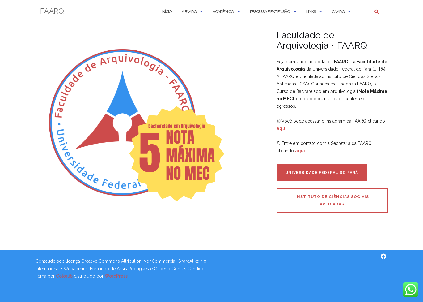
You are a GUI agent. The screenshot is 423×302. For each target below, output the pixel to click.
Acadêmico (223, 11)
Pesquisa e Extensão (270, 11)
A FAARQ (189, 11)
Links (311, 11)
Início (167, 11)
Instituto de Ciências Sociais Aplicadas (332, 200)
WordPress (116, 276)
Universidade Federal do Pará (321, 172)
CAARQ (338, 11)
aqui (281, 128)
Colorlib (64, 276)
